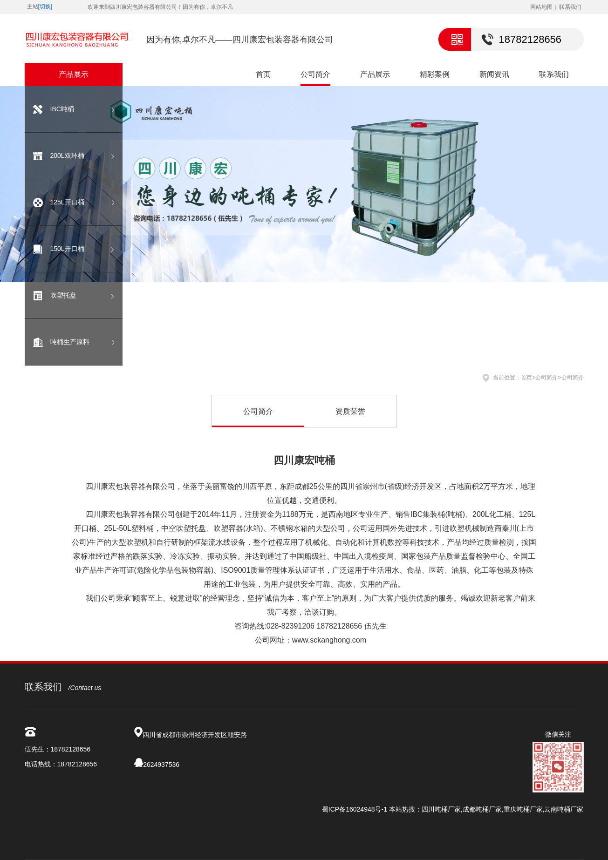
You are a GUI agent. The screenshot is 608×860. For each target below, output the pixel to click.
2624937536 (161, 764)
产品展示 (375, 74)
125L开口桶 (67, 202)
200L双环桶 (67, 155)
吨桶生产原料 (69, 341)
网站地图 (541, 7)
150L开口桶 (67, 248)
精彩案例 (435, 74)
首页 (263, 74)
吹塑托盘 (63, 295)
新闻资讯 (494, 74)
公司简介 (315, 74)
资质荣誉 (350, 411)
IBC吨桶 (62, 109)
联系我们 (570, 7)
